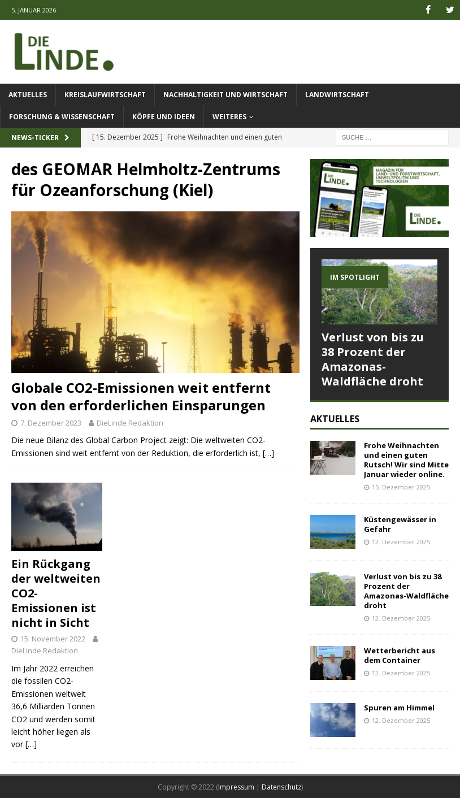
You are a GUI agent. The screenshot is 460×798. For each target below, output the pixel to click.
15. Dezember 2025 (401, 486)
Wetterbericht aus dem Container (399, 655)
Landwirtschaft (337, 94)
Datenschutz (281, 787)
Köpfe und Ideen (163, 117)
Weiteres (229, 117)
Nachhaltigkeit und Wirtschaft (225, 94)
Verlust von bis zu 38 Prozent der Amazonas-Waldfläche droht (373, 359)
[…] (268, 453)
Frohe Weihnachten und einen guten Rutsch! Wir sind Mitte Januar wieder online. (406, 459)
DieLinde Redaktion (130, 422)
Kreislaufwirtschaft (105, 94)
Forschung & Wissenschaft (62, 117)
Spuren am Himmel (399, 707)
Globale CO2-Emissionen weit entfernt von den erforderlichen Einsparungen (141, 396)
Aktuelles (27, 94)
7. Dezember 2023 (50, 422)
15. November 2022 (52, 639)
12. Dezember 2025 (401, 541)
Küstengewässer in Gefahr (400, 524)
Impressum (236, 787)
